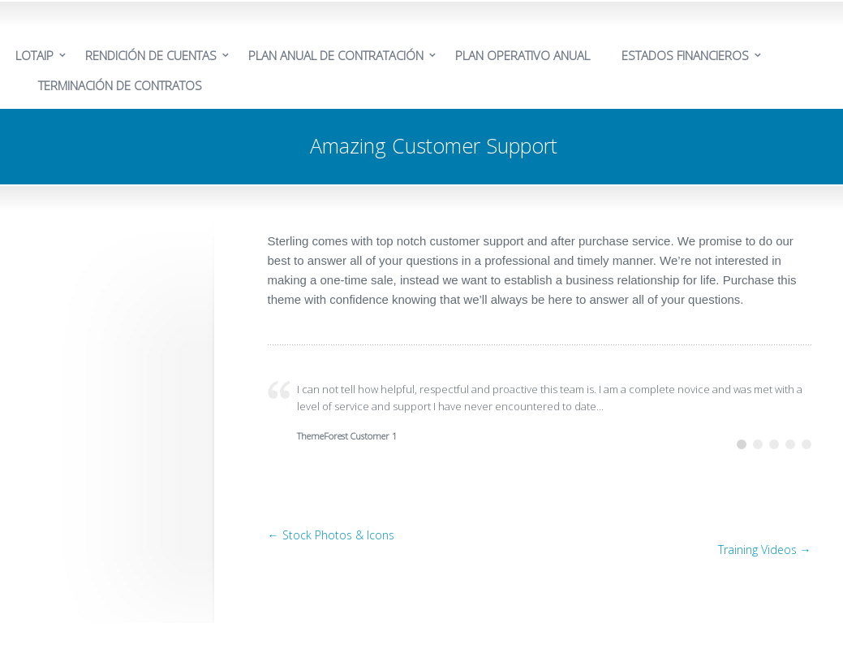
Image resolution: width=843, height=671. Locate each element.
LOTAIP (34, 55)
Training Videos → (764, 549)
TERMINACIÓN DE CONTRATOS (120, 85)
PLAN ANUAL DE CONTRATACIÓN (336, 55)
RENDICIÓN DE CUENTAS (151, 55)
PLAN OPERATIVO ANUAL (522, 55)
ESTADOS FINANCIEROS (685, 55)
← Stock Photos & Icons (331, 535)
